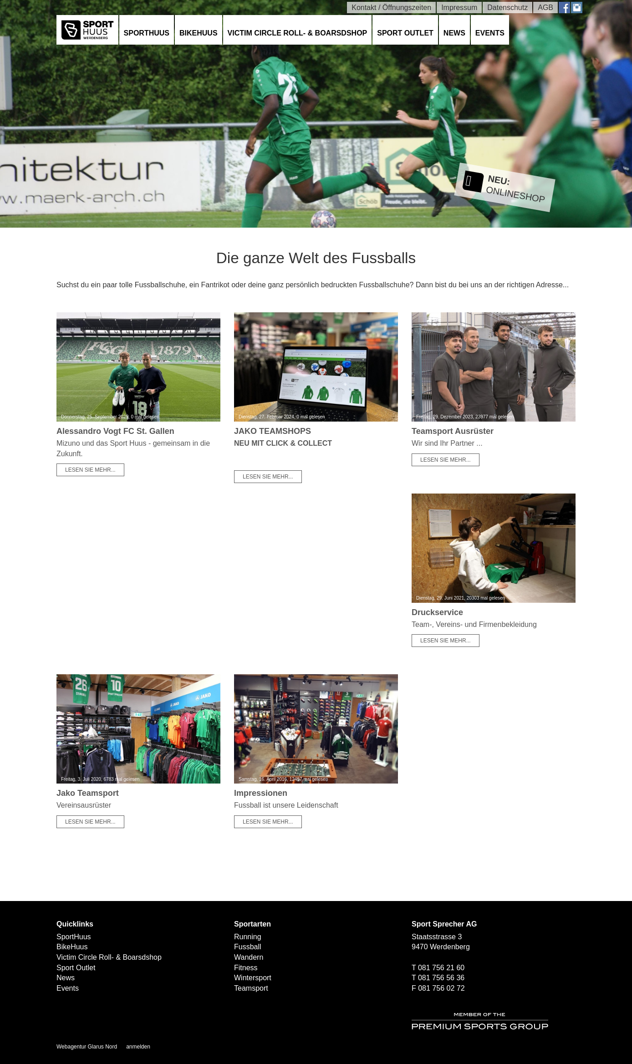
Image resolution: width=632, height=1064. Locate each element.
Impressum (459, 7)
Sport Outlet (405, 33)
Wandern (248, 957)
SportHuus (146, 33)
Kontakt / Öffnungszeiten (391, 7)
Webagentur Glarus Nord (86, 1047)
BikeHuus (198, 33)
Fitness (246, 968)
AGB (545, 7)
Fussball (247, 947)
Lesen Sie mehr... (90, 470)
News (454, 33)
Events (490, 33)
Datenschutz (507, 7)
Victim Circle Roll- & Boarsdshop (297, 33)
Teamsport (251, 988)
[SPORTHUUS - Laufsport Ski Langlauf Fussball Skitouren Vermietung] (87, 29)
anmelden (138, 1047)
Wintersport (252, 978)
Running (247, 937)
